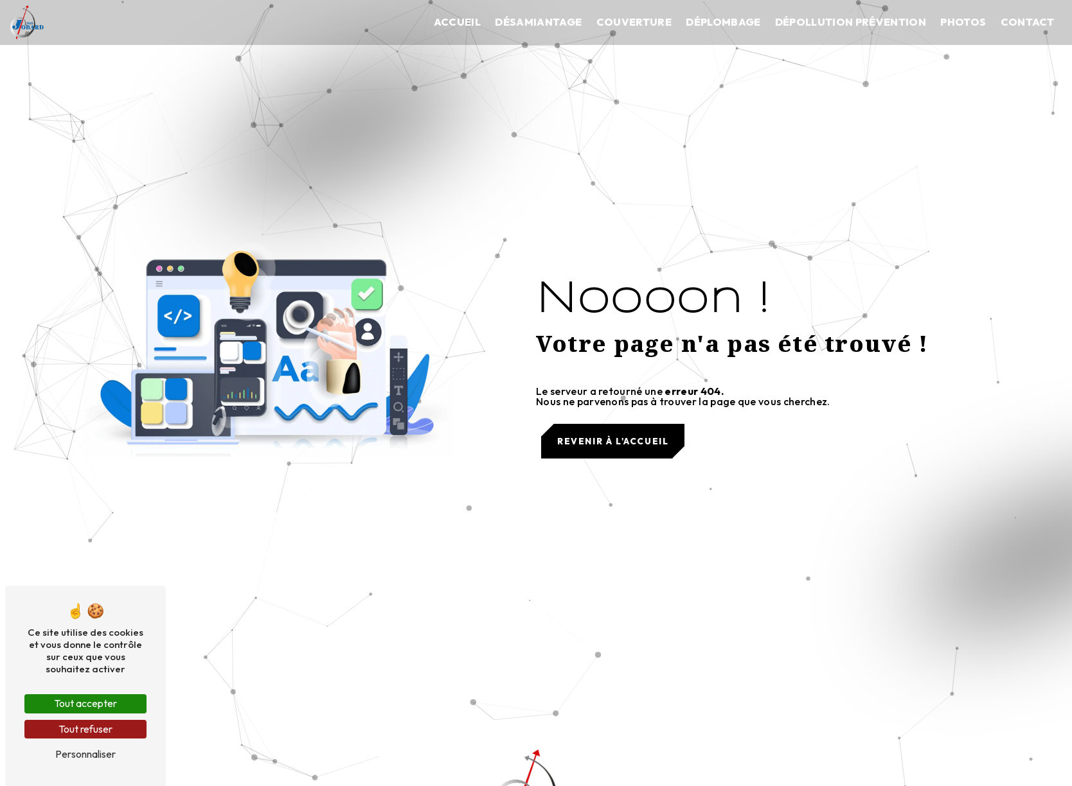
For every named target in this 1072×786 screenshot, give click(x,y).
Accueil (457, 21)
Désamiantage (538, 21)
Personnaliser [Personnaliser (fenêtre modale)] (85, 753)
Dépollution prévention (850, 21)
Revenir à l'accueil (612, 441)
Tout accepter (85, 703)
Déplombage (723, 21)
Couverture (634, 21)
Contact (1028, 21)
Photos (963, 21)
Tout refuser (85, 728)
